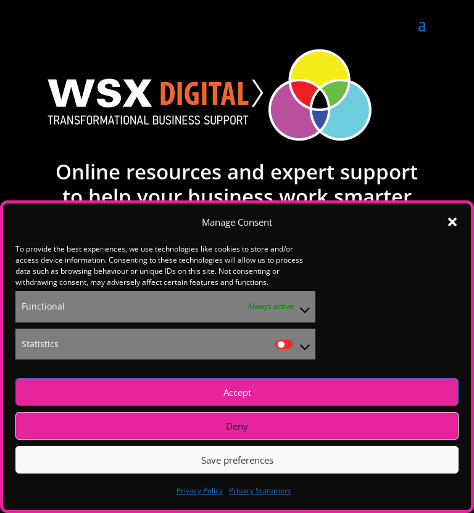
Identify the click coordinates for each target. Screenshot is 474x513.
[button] (452, 222)
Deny (237, 426)
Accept (237, 392)
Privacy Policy (200, 490)
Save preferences (237, 460)
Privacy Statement (260, 490)
